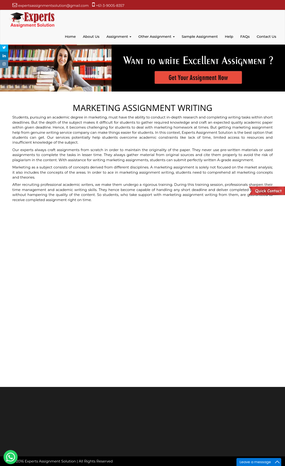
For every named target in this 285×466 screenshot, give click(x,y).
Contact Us (266, 36)
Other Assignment (156, 36)
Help (229, 36)
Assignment (118, 36)
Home (70, 36)
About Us (91, 36)
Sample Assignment (200, 36)
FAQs (245, 36)
